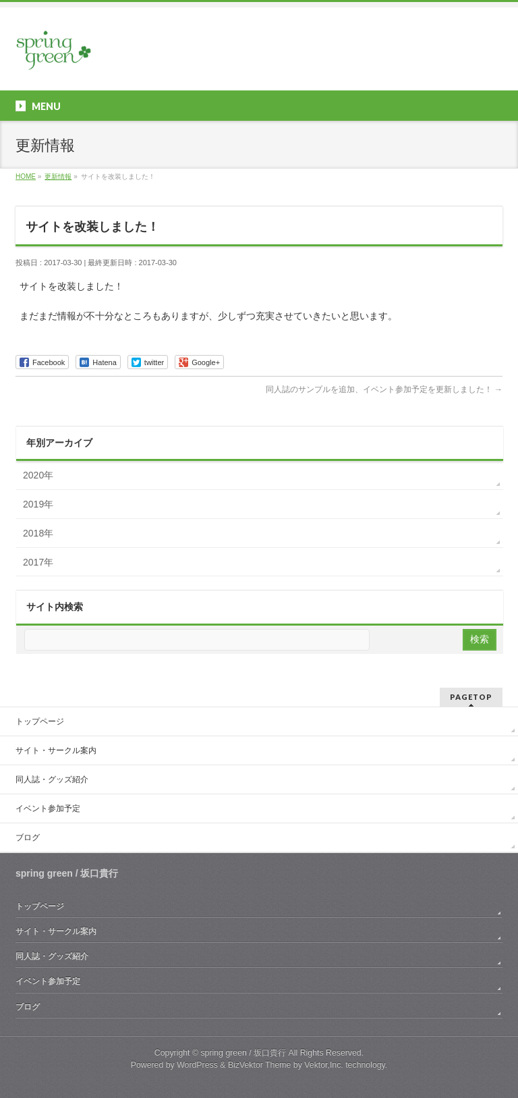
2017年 (38, 562)
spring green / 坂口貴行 (243, 1053)
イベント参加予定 (48, 808)
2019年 (38, 504)
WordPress (197, 1065)
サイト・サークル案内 (56, 750)
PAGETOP (471, 696)
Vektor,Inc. (323, 1065)
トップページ (40, 721)
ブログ (28, 837)
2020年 (38, 475)
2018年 (38, 533)
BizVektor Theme (259, 1065)
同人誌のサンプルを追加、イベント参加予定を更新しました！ (384, 389)
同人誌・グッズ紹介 (52, 779)
